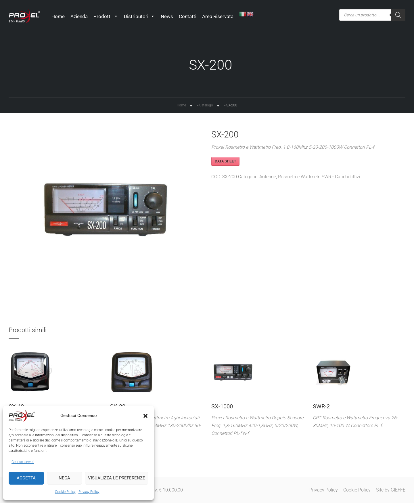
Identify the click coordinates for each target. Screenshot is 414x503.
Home (58, 16)
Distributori (139, 16)
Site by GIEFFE (390, 490)
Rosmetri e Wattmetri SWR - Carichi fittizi (319, 177)
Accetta (26, 478)
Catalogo (206, 106)
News (167, 16)
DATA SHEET (225, 162)
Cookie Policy (65, 492)
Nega (64, 478)
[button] (145, 416)
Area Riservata (218, 16)
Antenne (267, 177)
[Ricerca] (398, 15)
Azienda (79, 16)
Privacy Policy (88, 492)
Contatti (188, 16)
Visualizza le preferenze (116, 478)
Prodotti (106, 16)
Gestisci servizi (23, 462)
